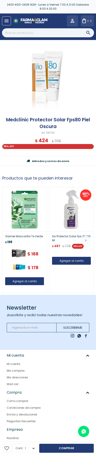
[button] (86, 240)
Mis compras (16, 371)
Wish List (12, 384)
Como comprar (17, 401)
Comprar (66, 448)
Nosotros (13, 438)
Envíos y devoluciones (22, 414)
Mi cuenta (13, 364)
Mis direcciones (17, 377)
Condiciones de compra (24, 408)
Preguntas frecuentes (21, 421)
